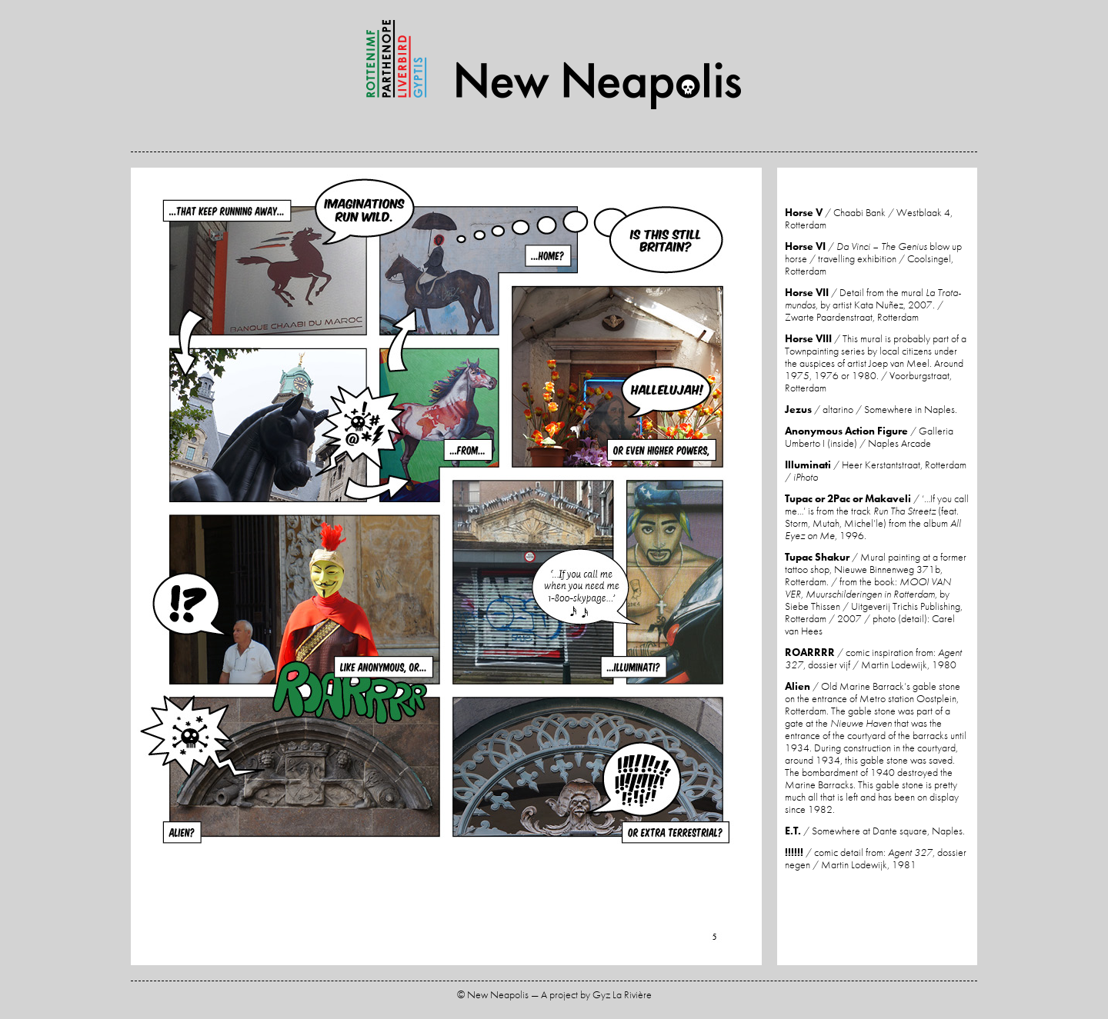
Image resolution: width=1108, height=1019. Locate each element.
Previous (288, 568)
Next (604, 568)
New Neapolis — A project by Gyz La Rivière (554, 64)
